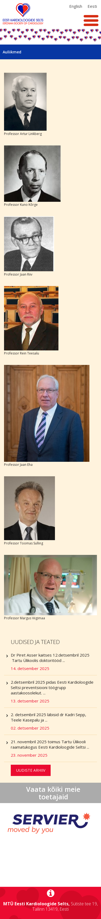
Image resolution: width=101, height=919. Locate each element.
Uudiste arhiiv (30, 770)
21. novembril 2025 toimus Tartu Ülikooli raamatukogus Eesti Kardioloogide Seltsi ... (54, 748)
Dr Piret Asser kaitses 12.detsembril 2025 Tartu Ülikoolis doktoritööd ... (54, 661)
